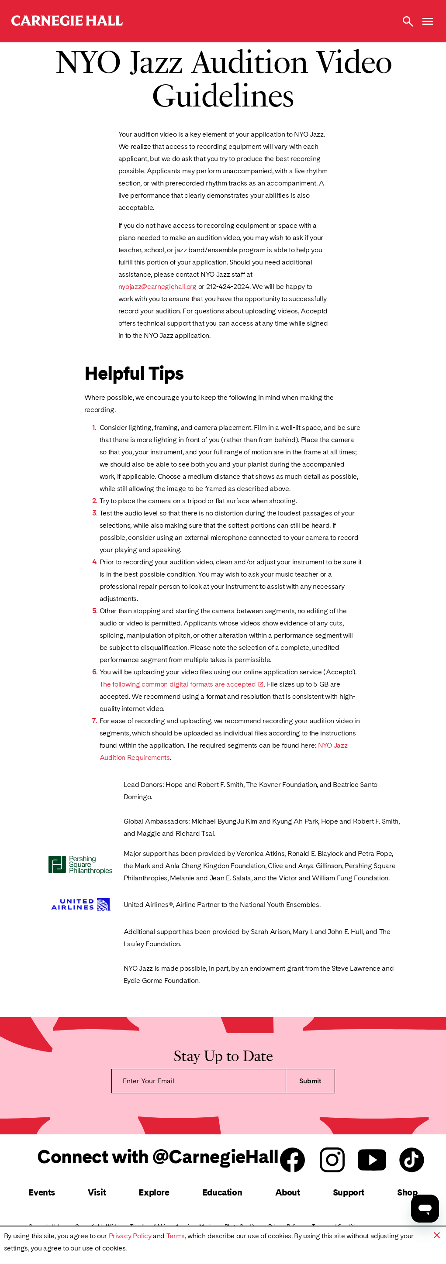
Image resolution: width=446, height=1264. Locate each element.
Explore (153, 1192)
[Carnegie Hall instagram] (332, 1160)
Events (41, 1192)
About (287, 1192)
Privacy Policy (130, 1236)
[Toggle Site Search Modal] (408, 21)
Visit (97, 1192)
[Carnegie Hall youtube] (372, 1160)
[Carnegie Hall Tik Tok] (412, 1160)
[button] (437, 1235)
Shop (407, 1192)
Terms (175, 1236)
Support (348, 1192)
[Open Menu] (428, 21)
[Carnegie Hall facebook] (292, 1160)
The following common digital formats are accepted (178, 684)
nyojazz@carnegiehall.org (157, 286)
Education (222, 1192)
